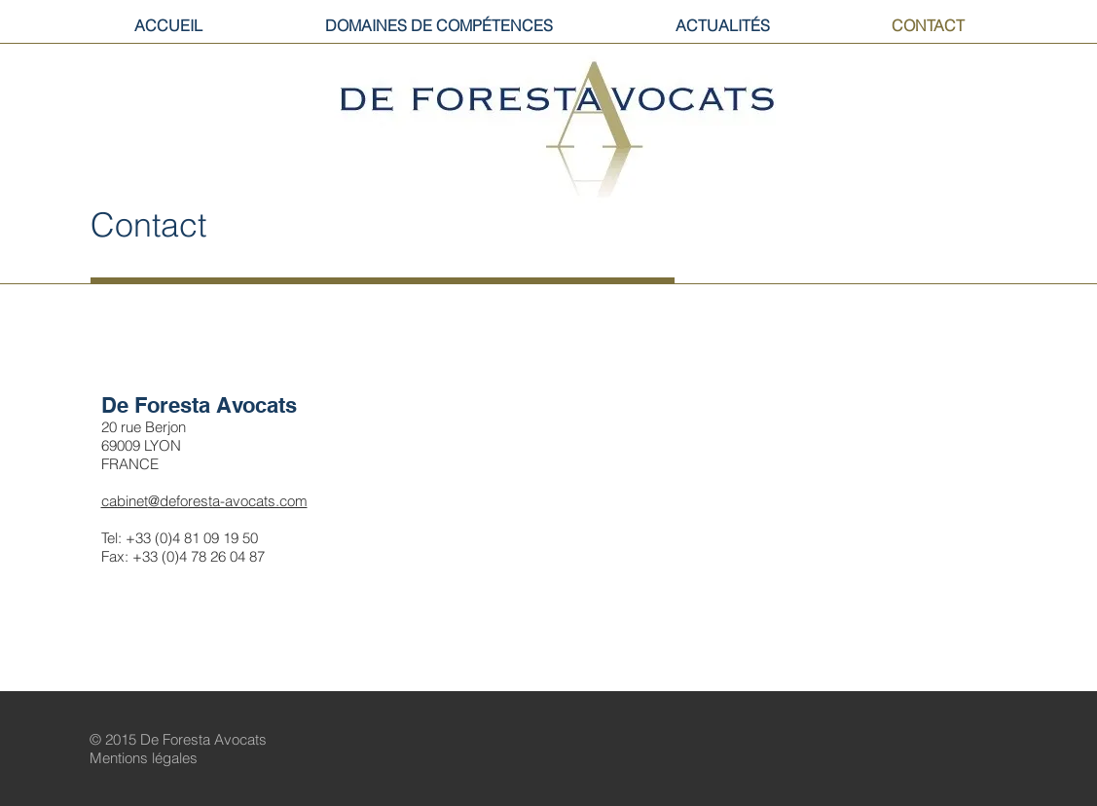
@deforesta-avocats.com (228, 501)
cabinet (124, 501)
